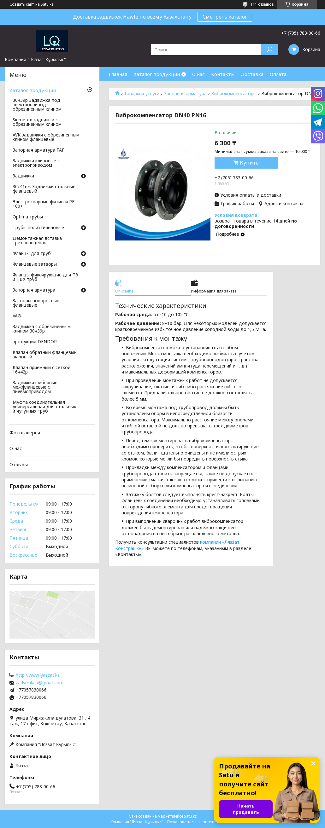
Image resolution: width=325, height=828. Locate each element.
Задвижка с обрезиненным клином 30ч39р (42, 329)
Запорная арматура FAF (38, 150)
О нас (198, 74)
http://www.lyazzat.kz (38, 675)
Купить (249, 162)
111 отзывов (262, 4)
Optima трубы (28, 217)
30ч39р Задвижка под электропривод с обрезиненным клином (37, 105)
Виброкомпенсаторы (234, 93)
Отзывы (18, 464)
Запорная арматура (185, 93)
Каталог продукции (156, 74)
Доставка (252, 74)
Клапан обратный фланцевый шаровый (45, 355)
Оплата (278, 74)
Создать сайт (21, 4)
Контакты (222, 74)
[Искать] (269, 49)
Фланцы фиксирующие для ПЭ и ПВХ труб (45, 277)
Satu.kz (190, 816)
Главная (118, 74)
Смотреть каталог (225, 16)
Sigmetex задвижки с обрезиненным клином (37, 122)
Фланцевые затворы (35, 264)
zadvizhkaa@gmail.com (39, 683)
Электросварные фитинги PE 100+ (43, 204)
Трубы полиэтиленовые (38, 227)
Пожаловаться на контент (191, 822)
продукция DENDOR (35, 342)
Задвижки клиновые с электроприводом (36, 163)
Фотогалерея (24, 432)
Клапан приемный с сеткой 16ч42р (41, 370)
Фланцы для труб (32, 253)
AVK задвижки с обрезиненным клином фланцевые (46, 137)
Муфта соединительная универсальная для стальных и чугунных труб (44, 407)
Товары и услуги (141, 93)
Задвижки (23, 176)
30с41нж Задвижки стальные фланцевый (44, 189)
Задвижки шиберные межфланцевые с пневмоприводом (35, 387)
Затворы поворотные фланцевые (36, 303)
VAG (17, 316)
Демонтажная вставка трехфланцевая (37, 241)
